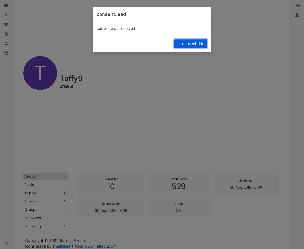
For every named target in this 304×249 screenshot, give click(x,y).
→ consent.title (190, 43)
